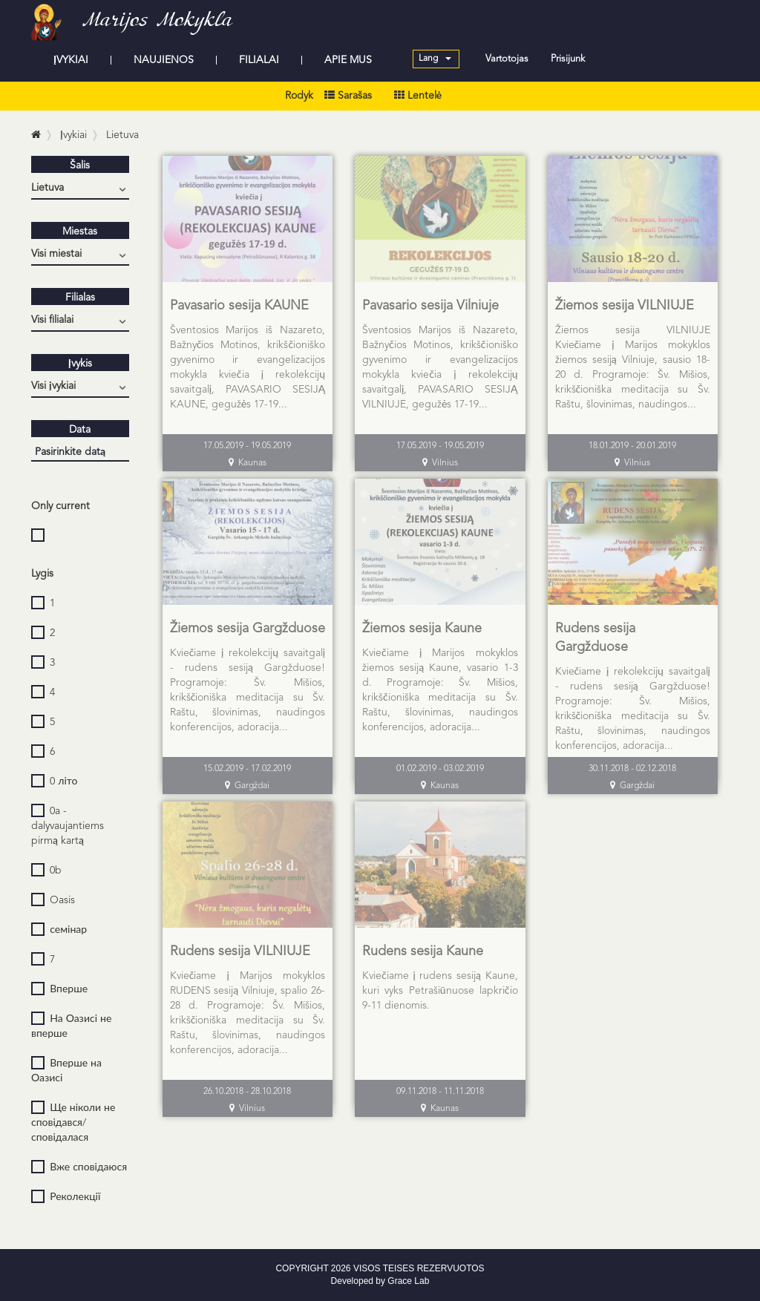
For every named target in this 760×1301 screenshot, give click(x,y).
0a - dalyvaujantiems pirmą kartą (67, 825)
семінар (59, 929)
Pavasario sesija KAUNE (239, 305)
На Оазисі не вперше (71, 1025)
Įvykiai (73, 135)
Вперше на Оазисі (66, 1070)
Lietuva (122, 135)
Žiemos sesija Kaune (422, 628)
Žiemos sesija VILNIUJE (624, 305)
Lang (435, 58)
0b (46, 869)
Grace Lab (408, 1281)
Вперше (59, 988)
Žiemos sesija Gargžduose (247, 628)
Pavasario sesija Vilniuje (430, 305)
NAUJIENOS (164, 60)
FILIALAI (259, 60)
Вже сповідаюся (79, 1166)
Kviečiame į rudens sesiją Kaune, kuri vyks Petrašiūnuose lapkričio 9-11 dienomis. (439, 991)
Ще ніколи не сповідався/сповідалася (73, 1122)
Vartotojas (506, 59)
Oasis (53, 899)
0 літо (54, 780)
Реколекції (65, 1196)
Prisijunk (568, 59)
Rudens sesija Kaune (422, 951)
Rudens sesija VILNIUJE (240, 951)
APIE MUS (348, 60)
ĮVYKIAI (70, 60)
